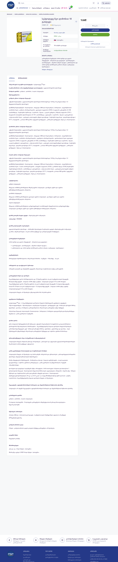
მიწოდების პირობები (74, 560)
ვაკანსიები (92, 8)
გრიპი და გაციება (31, 14)
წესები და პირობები (74, 557)
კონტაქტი (93, 551)
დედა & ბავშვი (55, 8)
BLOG (64, 8)
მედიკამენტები (37, 8)
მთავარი (10, 14)
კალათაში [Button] (95, 30)
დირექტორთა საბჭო (51, 557)
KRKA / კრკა (57, 36)
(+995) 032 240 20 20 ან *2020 (98, 559)
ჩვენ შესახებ (27, 554)
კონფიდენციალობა (74, 554)
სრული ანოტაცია (47, 69)
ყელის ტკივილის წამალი (46, 14)
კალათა (106, 3)
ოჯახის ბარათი (83, 8)
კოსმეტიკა (46, 8)
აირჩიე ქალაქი (95, 43)
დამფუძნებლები (50, 554)
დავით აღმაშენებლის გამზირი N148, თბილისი (97, 555)
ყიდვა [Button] (95, 34)
